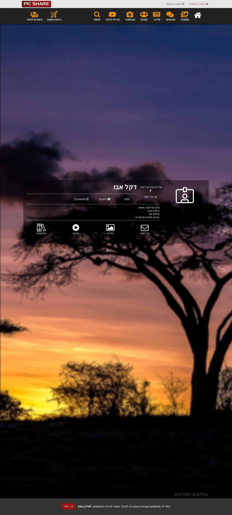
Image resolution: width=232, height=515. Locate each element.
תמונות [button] (184, 16)
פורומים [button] (170, 16)
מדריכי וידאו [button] (112, 16)
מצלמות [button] (130, 16)
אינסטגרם (81, 199)
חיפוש (97, 16)
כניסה (198, 4)
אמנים (144, 16)
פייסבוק (104, 199)
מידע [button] (156, 16)
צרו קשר (150, 196)
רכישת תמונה (54, 16)
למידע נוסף (84, 506)
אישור (68, 506)
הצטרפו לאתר (34, 16)
